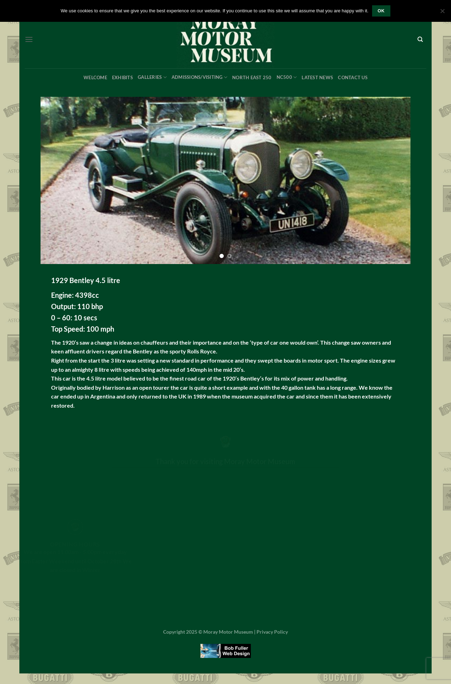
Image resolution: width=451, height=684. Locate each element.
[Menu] (29, 39)
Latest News (317, 77)
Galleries (152, 77)
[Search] (420, 39)
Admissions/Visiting (199, 77)
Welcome (95, 77)
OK (381, 10)
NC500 (287, 77)
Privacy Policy (272, 632)
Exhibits (122, 77)
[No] (442, 13)
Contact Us (352, 77)
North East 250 (252, 77)
